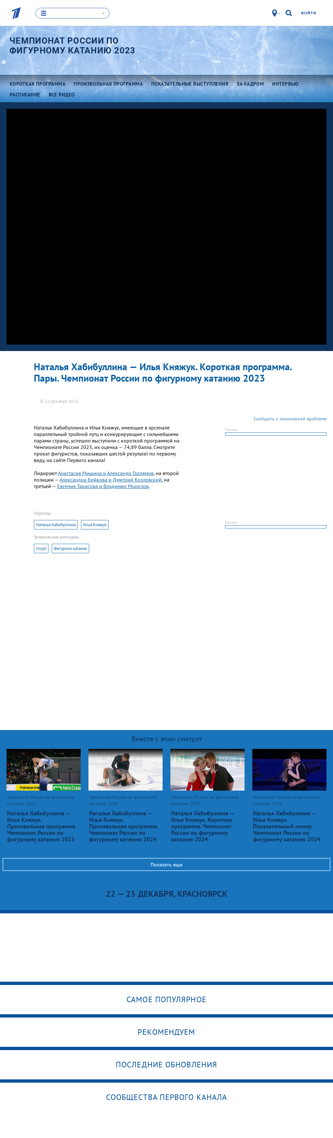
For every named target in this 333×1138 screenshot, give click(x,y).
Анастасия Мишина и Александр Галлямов (105, 473)
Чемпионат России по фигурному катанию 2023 (72, 45)
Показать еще (166, 864)
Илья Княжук (95, 524)
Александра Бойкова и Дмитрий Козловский (111, 479)
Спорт (41, 548)
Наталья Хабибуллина (56, 524)
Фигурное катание (70, 548)
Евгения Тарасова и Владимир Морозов (103, 486)
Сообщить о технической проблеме (290, 419)
